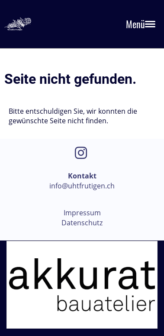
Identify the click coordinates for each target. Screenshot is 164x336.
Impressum (82, 212)
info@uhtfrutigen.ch (82, 186)
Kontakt (82, 176)
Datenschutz (82, 222)
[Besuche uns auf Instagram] (81, 152)
